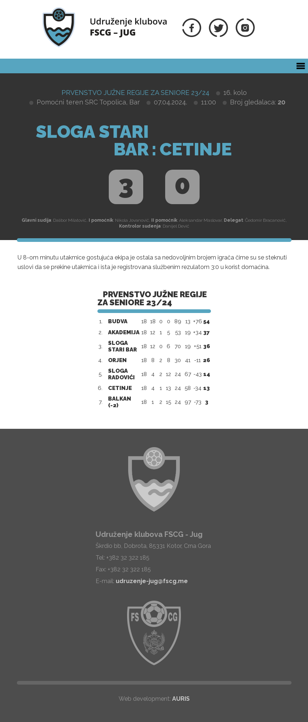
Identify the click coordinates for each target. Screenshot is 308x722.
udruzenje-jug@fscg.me (152, 581)
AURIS (181, 698)
